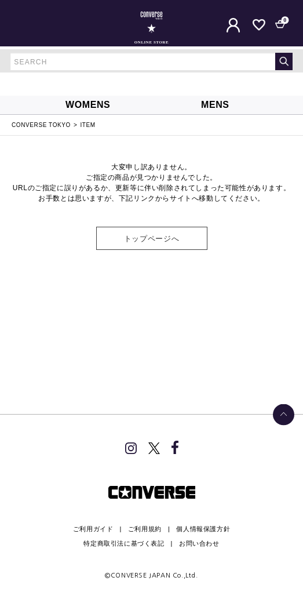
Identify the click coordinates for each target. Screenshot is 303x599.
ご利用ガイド (93, 528)
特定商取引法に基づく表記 (123, 543)
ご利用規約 (145, 528)
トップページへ (152, 238)
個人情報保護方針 (203, 528)
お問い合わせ (199, 543)
